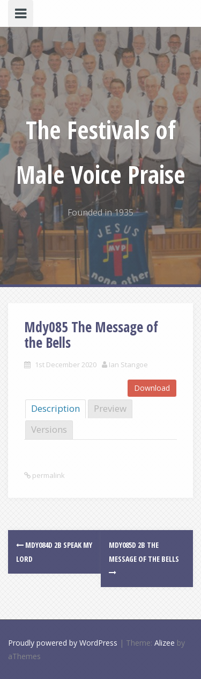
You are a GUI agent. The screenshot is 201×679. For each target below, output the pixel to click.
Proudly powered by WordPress (62, 643)
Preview (110, 408)
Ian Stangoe (128, 364)
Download (152, 388)
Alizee (164, 643)
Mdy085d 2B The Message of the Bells (144, 558)
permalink (48, 475)
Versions (49, 429)
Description (55, 408)
